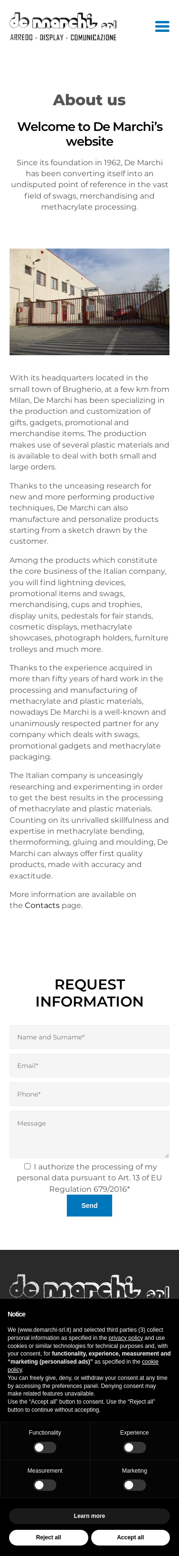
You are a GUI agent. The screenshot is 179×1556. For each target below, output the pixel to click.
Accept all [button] (130, 1537)
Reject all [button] (48, 1537)
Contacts (42, 905)
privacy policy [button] (125, 1338)
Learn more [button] (89, 1516)
